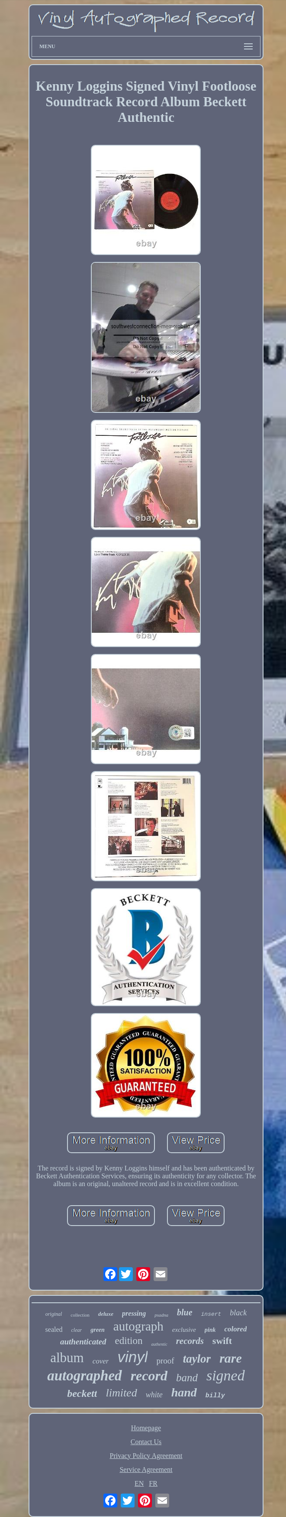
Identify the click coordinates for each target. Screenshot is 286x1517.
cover (101, 1361)
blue (185, 1312)
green (97, 1330)
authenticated (83, 1341)
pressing (134, 1313)
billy (215, 1395)
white (154, 1394)
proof (165, 1360)
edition (129, 1340)
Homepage (146, 1428)
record (149, 1375)
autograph (138, 1326)
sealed (54, 1329)
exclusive (184, 1329)
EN (139, 1483)
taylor (197, 1358)
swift (222, 1340)
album (67, 1357)
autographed (84, 1375)
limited (121, 1392)
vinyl (132, 1356)
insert (211, 1314)
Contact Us (146, 1441)
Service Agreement (145, 1469)
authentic (159, 1344)
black (238, 1312)
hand (184, 1392)
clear (76, 1330)
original (53, 1314)
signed (225, 1375)
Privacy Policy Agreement (146, 1455)
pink (210, 1330)
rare (230, 1358)
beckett (82, 1393)
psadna (161, 1315)
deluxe (105, 1314)
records (190, 1341)
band (187, 1377)
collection (80, 1315)
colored (235, 1329)
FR (153, 1483)
